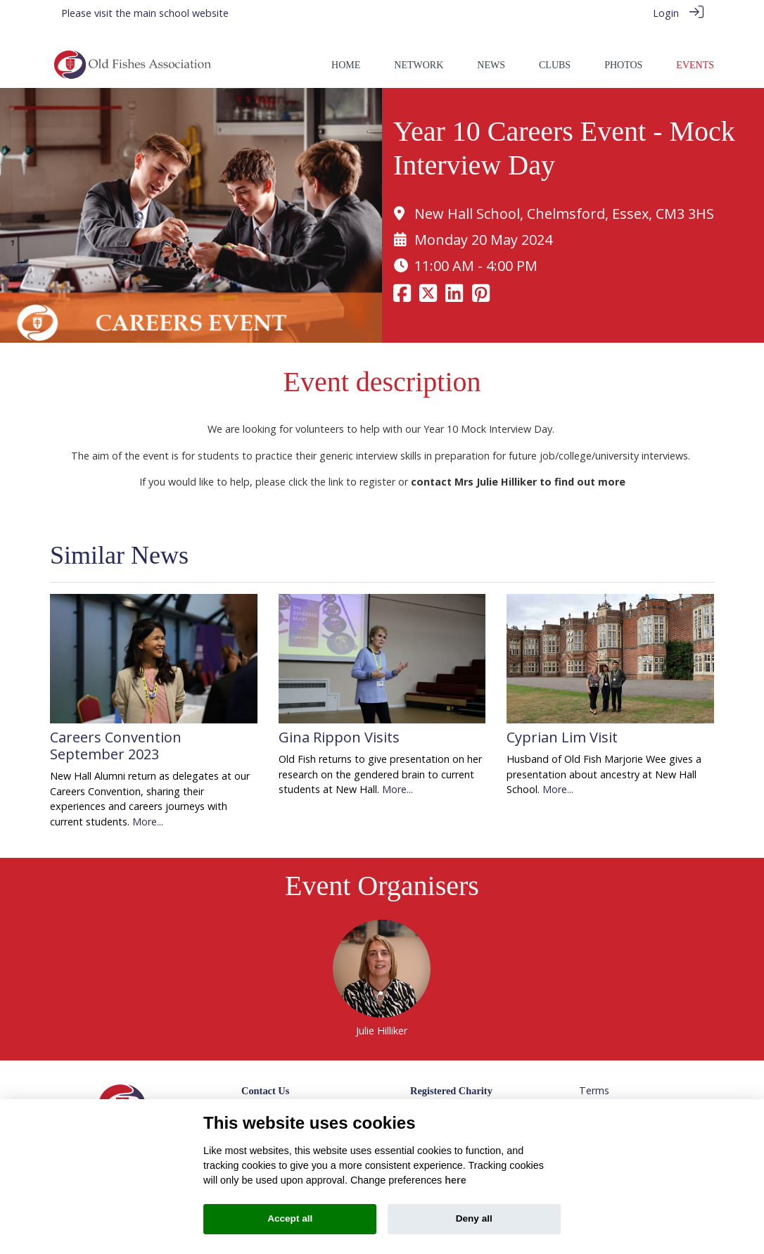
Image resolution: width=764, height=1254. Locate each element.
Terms (594, 1075)
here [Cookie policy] (455, 1180)
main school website (181, 13)
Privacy (595, 1090)
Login (666, 13)
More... (147, 806)
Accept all (289, 1218)
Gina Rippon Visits (339, 721)
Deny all (474, 1218)
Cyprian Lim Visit (562, 721)
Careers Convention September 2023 (116, 730)
